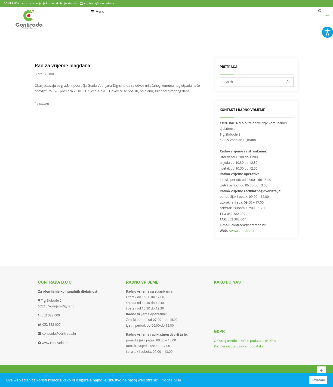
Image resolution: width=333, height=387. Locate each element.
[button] (325, 14)
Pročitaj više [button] (170, 380)
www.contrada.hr (241, 230)
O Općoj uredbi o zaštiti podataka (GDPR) (245, 340)
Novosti (44, 104)
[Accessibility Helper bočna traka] (327, 32)
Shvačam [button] (318, 380)
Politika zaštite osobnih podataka (239, 346)
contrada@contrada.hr (97, 3)
